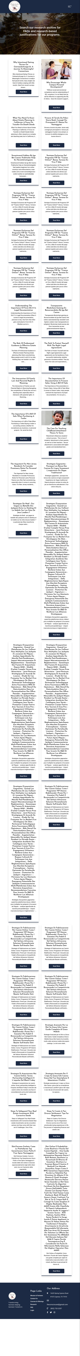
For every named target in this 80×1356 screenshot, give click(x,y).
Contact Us (34, 1336)
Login (32, 1348)
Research (33, 1342)
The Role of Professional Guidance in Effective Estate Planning (23, 362)
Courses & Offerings (37, 1339)
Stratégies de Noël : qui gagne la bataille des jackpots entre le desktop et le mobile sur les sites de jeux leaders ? (23, 547)
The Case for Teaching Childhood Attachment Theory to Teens (56, 470)
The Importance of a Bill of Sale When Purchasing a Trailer (23, 433)
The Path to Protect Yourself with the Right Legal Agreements (56, 362)
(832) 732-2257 (54, 1346)
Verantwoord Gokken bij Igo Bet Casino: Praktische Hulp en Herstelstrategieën (23, 174)
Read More (23, 92)
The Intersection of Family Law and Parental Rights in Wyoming (23, 397)
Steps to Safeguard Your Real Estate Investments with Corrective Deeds (23, 1152)
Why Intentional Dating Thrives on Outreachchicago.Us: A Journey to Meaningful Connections (23, 66)
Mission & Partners (36, 1333)
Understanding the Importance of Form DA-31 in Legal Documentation (23, 324)
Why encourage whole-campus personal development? (56, 101)
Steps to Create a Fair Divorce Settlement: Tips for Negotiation (56, 1152)
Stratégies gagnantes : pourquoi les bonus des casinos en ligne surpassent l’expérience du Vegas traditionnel (56, 507)
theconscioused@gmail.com (57, 1341)
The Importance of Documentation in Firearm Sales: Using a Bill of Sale (56, 397)
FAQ (31, 1345)
